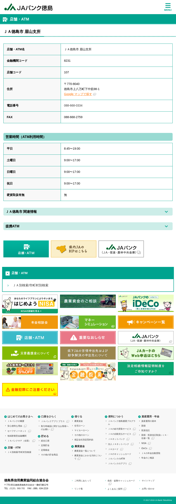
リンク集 (78, 489)
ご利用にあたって (82, 480)
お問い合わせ (148, 489)
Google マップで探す (78, 94)
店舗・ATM (19, 273)
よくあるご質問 (115, 489)
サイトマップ (148, 480)
